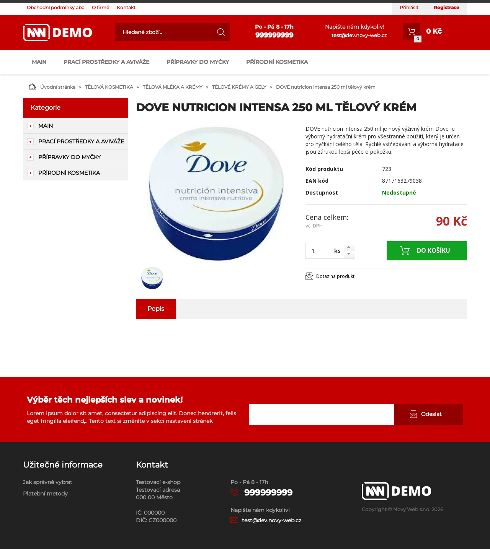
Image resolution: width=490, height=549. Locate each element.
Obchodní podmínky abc (55, 7)
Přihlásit (409, 7)
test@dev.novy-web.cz (359, 35)
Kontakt (126, 7)
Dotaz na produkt (335, 276)
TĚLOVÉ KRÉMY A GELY (239, 87)
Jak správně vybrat (47, 482)
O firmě (100, 7)
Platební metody (45, 493)
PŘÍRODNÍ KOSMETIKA (277, 61)
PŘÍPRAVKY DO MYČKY (198, 61)
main (39, 61)
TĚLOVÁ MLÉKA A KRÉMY (173, 87)
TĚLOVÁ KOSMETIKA (109, 87)
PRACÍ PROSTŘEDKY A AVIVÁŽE (106, 61)
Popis (155, 308)
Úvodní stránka (52, 86)
